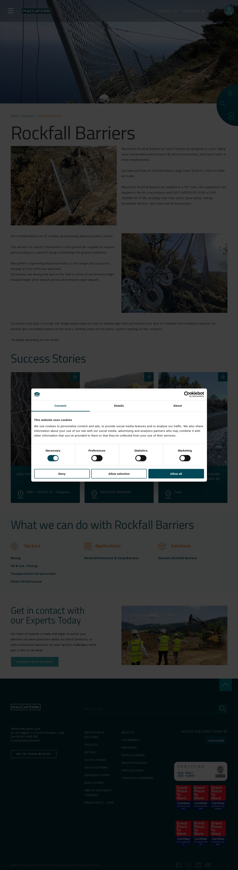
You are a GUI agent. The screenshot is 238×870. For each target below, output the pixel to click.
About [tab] (177, 405)
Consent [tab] (60, 405)
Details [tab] (119, 405)
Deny (62, 473)
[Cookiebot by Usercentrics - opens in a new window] (187, 394)
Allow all (176, 473)
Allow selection (119, 473)
